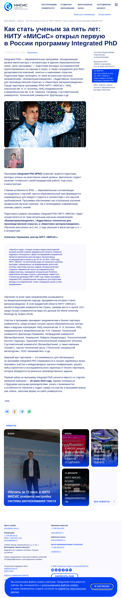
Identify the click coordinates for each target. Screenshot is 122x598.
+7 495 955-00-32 (10, 536)
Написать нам (64, 576)
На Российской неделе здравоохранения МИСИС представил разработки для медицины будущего (103, 450)
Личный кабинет (104, 14)
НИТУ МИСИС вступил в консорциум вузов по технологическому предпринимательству (75, 489)
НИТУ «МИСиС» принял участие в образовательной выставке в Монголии (104, 87)
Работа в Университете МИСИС (16, 575)
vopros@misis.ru (57, 533)
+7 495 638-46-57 (57, 547)
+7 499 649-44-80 (57, 528)
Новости (11, 426)
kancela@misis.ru (10, 540)
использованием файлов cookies (60, 585)
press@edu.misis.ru (11, 528)
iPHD (7, 401)
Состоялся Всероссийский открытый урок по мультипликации (104, 54)
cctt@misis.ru (56, 552)
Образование (32, 53)
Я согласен (101, 586)
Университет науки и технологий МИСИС (73, 566)
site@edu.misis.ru (10, 569)
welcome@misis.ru (58, 540)
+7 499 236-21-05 (15, 538)
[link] (7, 412)
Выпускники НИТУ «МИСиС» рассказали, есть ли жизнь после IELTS (104, 64)
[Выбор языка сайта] (116, 14)
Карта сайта (8, 571)
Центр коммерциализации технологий (67, 544)
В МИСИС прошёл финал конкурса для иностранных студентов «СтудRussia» (75, 455)
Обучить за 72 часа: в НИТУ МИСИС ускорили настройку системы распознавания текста (32, 496)
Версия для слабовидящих (84, 14)
